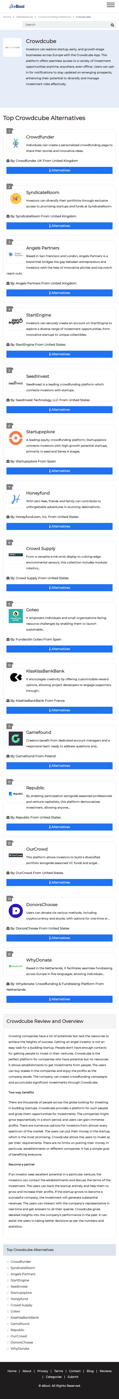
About (26, 1371)
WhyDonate (39, 960)
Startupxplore (40, 431)
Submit (73, 1377)
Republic (35, 787)
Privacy (42, 1371)
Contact (75, 1371)
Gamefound (38, 732)
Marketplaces (24, 16)
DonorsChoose (41, 904)
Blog (90, 1371)
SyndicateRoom (42, 192)
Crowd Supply (40, 548)
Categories (54, 1377)
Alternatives (59, 170)
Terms (58, 1371)
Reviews (106, 1371)
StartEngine (38, 315)
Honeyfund (38, 493)
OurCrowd (37, 849)
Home (7, 16)
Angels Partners (42, 248)
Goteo (32, 609)
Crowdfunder (40, 137)
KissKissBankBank (45, 671)
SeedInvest (37, 376)
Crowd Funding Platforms (54, 16)
